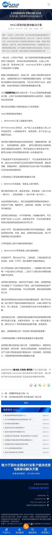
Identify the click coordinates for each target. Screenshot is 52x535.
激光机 (16, 370)
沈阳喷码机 (10, 93)
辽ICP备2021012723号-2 (15, 524)
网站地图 (43, 519)
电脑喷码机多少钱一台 (19, 393)
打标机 (23, 370)
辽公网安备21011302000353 (42, 524)
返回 (26, 403)
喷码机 (30, 370)
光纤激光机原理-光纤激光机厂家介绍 (25, 397)
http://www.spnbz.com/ (38, 502)
